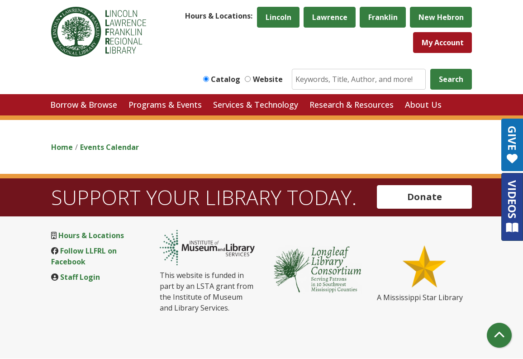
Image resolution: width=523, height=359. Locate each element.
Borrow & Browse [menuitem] (83, 104)
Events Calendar (109, 147)
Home (62, 147)
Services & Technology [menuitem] (255, 104)
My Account (443, 43)
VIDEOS (512, 206)
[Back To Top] (499, 335)
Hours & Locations (91, 235)
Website (268, 79)
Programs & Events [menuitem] (165, 104)
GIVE (512, 145)
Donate (424, 197)
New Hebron (441, 17)
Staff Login (80, 277)
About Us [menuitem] (423, 104)
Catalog (225, 79)
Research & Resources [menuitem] (351, 104)
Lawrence (329, 17)
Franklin (383, 17)
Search (451, 79)
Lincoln (278, 17)
